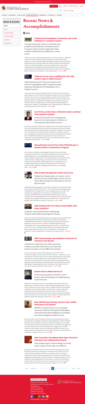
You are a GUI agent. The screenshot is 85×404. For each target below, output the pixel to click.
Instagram (39, 396)
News (6, 26)
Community (43, 15)
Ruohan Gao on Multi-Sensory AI (48, 271)
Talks (5, 29)
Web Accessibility (35, 399)
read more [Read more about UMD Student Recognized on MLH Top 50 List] (58, 200)
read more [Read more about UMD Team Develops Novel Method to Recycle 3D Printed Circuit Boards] (57, 266)
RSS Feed (47, 396)
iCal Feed (6, 40)
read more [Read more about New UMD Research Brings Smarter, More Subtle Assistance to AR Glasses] (48, 332)
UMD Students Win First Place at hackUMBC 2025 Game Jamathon (55, 207)
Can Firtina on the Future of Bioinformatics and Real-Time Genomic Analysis (57, 113)
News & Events (32, 15)
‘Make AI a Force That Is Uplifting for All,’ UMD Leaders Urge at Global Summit (54, 77)
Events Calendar (8, 33)
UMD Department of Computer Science (15, 8)
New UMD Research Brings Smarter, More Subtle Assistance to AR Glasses (55, 303)
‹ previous (33, 368)
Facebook (31, 396)
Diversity (52, 15)
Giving (59, 15)
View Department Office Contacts (38, 379)
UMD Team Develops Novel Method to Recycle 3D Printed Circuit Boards (55, 239)
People (4, 15)
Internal (65, 6)
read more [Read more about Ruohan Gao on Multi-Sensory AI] (56, 296)
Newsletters (7, 43)
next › (73, 368)
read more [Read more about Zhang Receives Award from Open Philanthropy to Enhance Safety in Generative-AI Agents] (32, 167)
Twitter (35, 396)
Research (12, 15)
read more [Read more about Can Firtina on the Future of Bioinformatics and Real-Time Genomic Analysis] (45, 139)
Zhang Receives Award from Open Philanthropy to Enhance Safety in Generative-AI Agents (56, 146)
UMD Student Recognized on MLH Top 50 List (53, 172)
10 (55, 368)
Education (21, 15)
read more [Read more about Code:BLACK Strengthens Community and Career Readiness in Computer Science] (62, 71)
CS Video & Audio (8, 36)
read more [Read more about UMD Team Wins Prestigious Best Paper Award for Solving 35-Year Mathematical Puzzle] (62, 363)
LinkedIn (43, 396)
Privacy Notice (44, 399)
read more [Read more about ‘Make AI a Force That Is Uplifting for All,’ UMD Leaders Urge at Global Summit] (51, 106)
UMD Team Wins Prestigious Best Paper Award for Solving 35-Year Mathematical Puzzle (56, 338)
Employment (53, 6)
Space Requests (73, 6)
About (60, 6)
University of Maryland (42, 1)
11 (59, 368)
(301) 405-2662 (41, 393)
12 (62, 368)
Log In (81, 6)
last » (78, 368)
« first (26, 368)
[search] (70, 11)
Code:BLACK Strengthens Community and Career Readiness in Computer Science (55, 39)
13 (66, 368)
